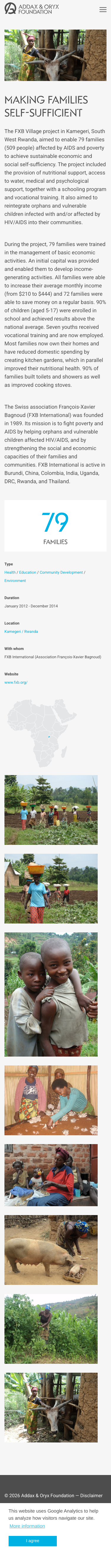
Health (10, 572)
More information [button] (27, 1526)
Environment (15, 581)
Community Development (61, 572)
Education (27, 572)
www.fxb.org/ (16, 682)
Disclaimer (91, 1495)
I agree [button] (32, 1541)
